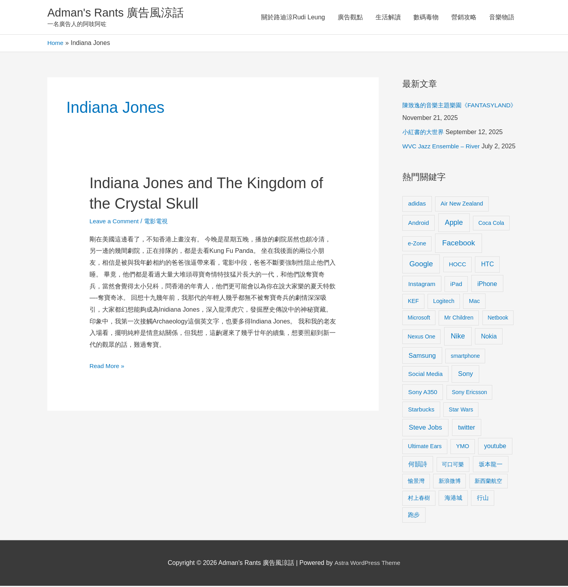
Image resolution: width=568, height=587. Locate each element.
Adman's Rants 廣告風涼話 (118, 13)
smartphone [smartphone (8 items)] (465, 357)
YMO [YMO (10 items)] (462, 447)
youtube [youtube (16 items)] (495, 447)
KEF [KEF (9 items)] (413, 302)
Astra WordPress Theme (367, 564)
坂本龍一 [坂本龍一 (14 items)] (491, 465)
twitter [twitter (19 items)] (466, 428)
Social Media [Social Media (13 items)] (425, 375)
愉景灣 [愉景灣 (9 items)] (416, 482)
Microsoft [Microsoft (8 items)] (419, 319)
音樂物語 (501, 17)
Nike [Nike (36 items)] (458, 337)
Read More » (108, 365)
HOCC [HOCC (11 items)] (457, 265)
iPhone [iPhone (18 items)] (487, 284)
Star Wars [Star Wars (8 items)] (461, 411)
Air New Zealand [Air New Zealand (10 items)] (462, 205)
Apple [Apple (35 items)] (454, 224)
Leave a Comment (115, 222)
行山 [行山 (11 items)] (483, 499)
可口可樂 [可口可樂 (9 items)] (453, 465)
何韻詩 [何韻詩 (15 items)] (417, 465)
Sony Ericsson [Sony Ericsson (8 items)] (469, 393)
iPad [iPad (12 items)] (456, 285)
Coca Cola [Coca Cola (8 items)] (491, 224)
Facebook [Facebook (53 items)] (458, 244)
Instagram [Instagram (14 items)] (421, 285)
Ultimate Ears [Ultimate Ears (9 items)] (425, 447)
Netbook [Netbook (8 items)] (498, 319)
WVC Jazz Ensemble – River (442, 147)
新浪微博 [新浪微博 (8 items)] (450, 482)
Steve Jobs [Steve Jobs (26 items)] (425, 428)
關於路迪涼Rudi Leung (293, 17)
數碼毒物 (426, 17)
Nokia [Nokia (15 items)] (489, 337)
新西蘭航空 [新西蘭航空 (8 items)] (488, 482)
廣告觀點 (350, 17)
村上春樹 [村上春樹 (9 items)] (419, 499)
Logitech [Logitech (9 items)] (443, 302)
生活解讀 (388, 17)
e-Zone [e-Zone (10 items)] (417, 244)
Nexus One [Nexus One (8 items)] (421, 338)
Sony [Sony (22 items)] (465, 375)
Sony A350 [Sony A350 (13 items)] (422, 393)
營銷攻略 (463, 17)
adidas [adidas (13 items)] (417, 204)
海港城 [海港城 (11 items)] (453, 499)
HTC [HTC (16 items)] (487, 265)
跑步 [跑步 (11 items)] (414, 516)
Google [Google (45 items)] (421, 265)
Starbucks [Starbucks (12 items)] (421, 410)
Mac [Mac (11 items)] (474, 302)
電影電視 (159, 222)
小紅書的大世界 (424, 133)
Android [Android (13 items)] (418, 224)
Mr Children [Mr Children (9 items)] (458, 319)
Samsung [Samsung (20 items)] (422, 356)
